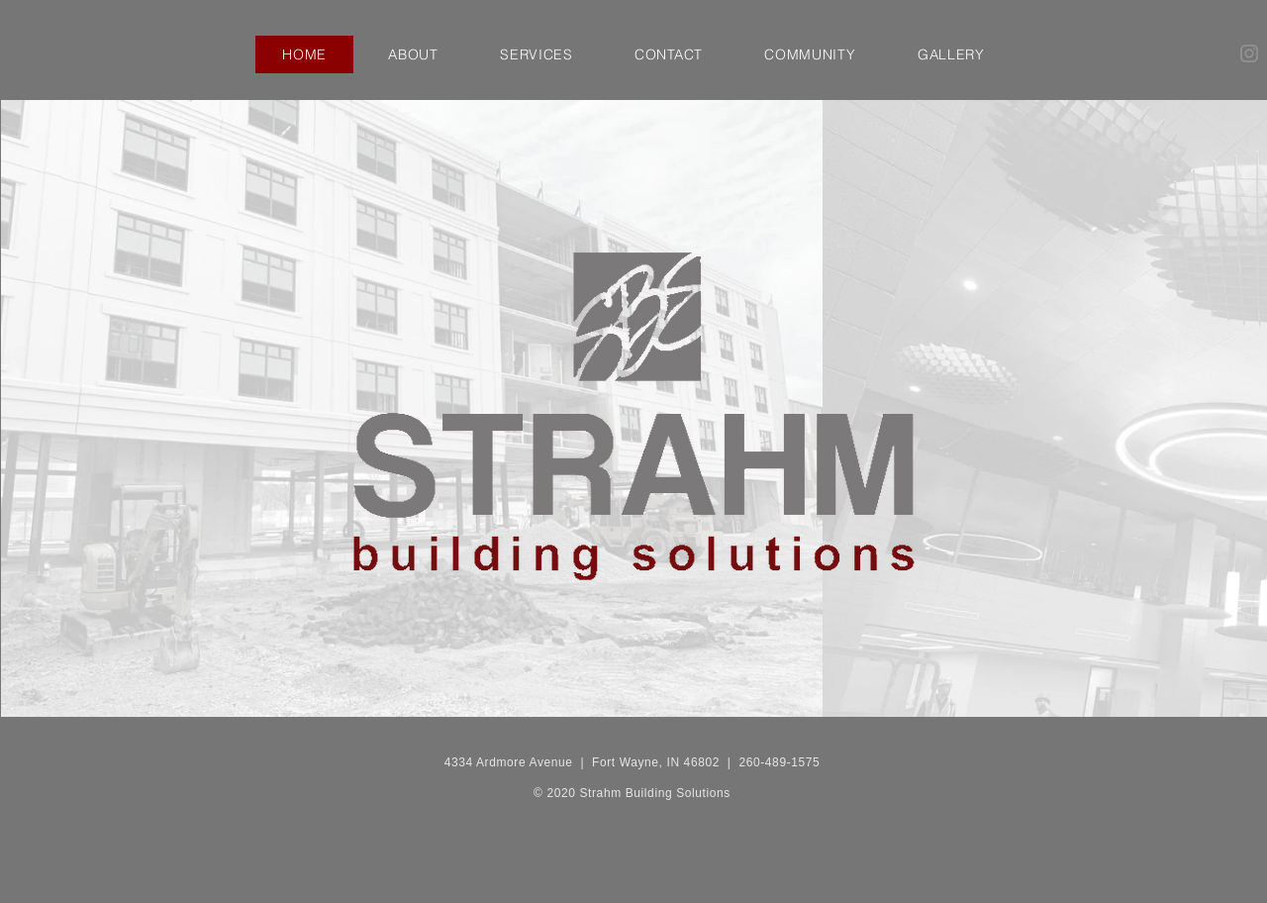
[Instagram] (1249, 53)
